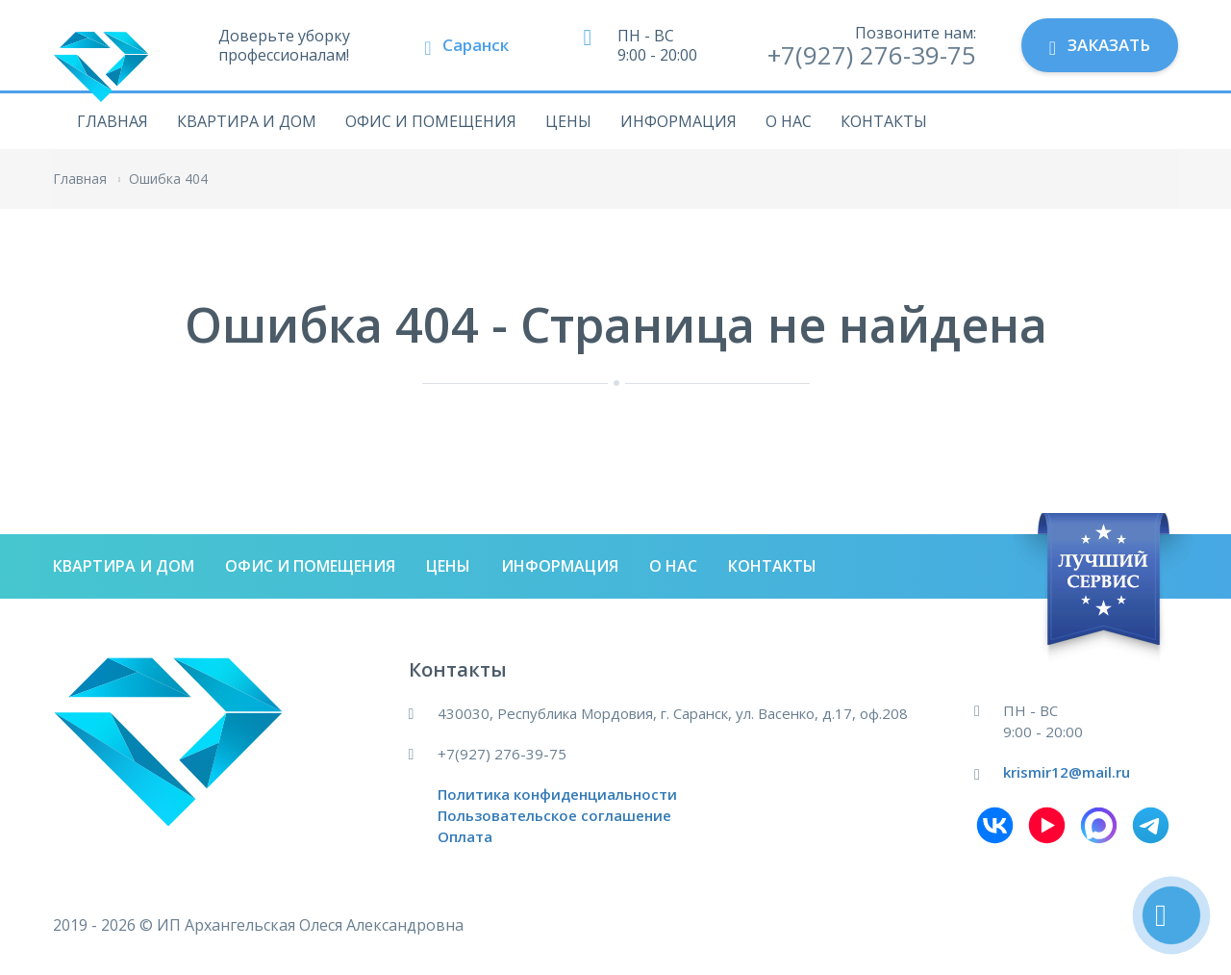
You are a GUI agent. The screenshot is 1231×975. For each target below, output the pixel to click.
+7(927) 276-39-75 (871, 55)
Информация (678, 121)
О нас (789, 121)
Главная (112, 121)
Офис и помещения (430, 121)
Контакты (884, 121)
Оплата (465, 836)
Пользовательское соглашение (554, 815)
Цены (568, 121)
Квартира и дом (246, 121)
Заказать (1099, 46)
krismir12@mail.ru (1066, 772)
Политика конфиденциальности (557, 794)
